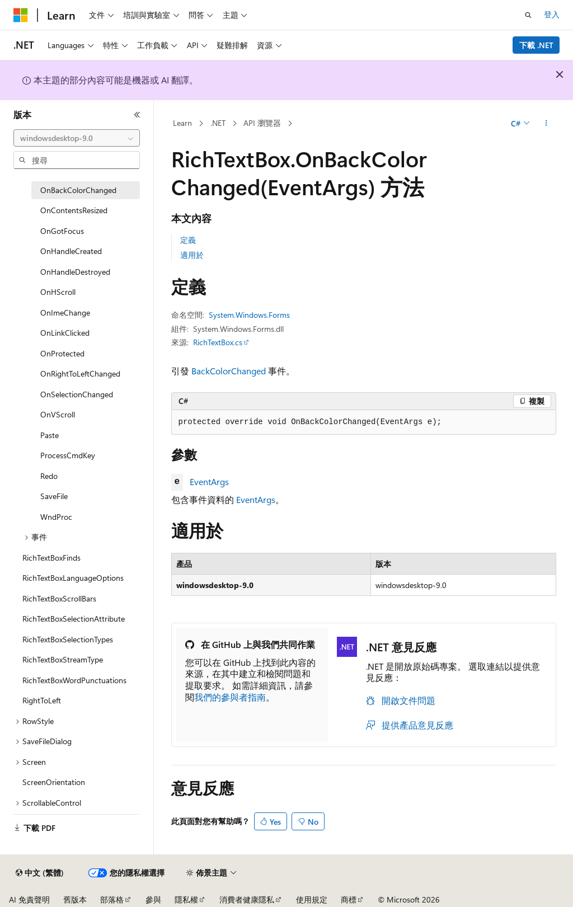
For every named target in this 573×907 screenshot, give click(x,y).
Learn (182, 123)
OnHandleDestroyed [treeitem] (75, 271)
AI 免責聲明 (29, 899)
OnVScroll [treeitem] (57, 414)
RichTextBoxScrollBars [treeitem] (59, 598)
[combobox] (76, 138)
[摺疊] (137, 115)
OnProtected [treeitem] (62, 353)
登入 (552, 14)
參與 (153, 899)
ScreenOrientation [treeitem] (53, 782)
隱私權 (186, 899)
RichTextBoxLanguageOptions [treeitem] (73, 577)
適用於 (192, 255)
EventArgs (209, 481)
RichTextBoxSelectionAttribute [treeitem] (73, 618)
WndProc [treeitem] (56, 516)
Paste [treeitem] (49, 435)
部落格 (112, 899)
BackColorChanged (228, 371)
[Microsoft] (20, 15)
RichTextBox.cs (217, 342)
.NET (218, 123)
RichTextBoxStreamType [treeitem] (62, 659)
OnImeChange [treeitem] (65, 312)
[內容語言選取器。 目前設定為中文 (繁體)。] (40, 873)
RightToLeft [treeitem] (41, 700)
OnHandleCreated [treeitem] (71, 251)
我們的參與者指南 (230, 697)
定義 (188, 239)
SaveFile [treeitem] (54, 496)
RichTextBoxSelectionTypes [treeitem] (67, 639)
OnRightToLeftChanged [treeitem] (80, 373)
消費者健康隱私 (246, 899)
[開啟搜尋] (528, 15)
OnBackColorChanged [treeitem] (78, 190)
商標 (348, 899)
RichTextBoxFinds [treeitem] (51, 557)
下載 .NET (536, 45)
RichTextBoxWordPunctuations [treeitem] (74, 680)
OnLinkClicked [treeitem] (65, 332)
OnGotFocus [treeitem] (62, 230)
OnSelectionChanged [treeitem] (76, 394)
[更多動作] (546, 124)
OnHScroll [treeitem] (58, 291)
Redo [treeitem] (49, 476)
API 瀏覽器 (262, 123)
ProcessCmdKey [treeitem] (67, 455)
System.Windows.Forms (249, 314)
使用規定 (311, 899)
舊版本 (75, 899)
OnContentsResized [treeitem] (73, 210)
